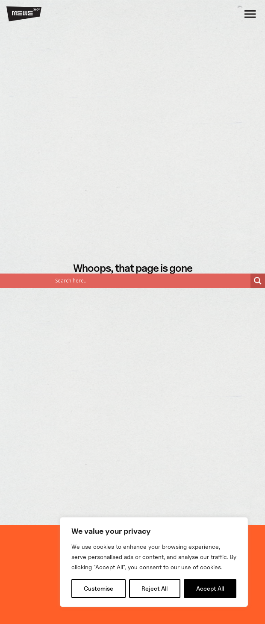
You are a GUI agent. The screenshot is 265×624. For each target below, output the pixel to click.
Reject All (154, 588)
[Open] (250, 13)
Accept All (210, 588)
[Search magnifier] (257, 281)
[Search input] (70, 281)
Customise (98, 588)
